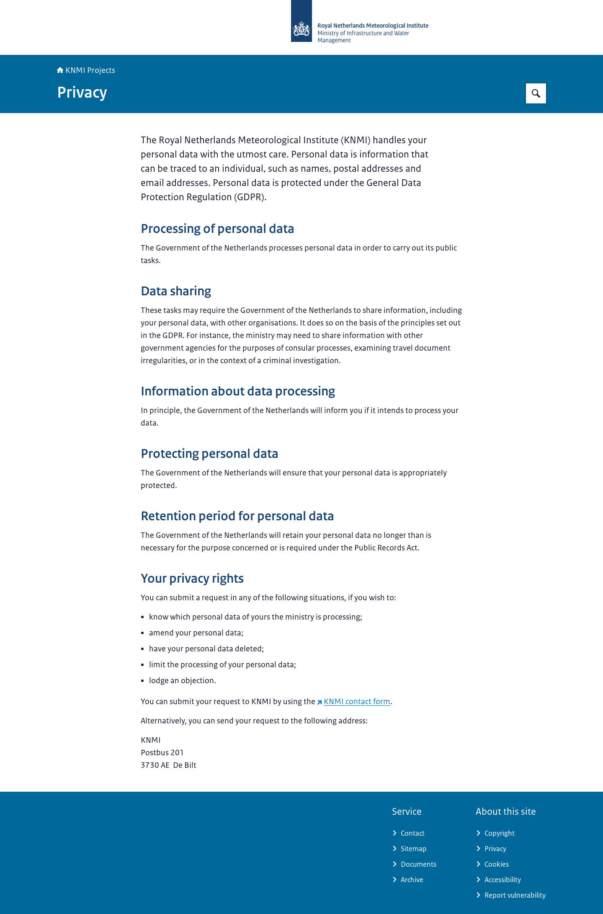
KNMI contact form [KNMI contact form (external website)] (353, 702)
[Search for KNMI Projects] (536, 93)
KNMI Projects (86, 70)
